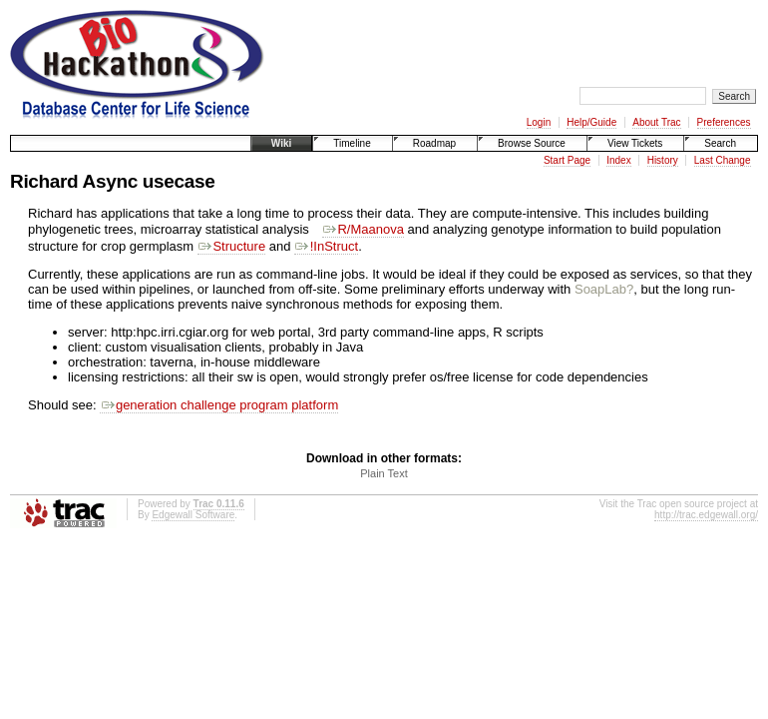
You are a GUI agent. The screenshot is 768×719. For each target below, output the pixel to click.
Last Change (722, 160)
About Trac (656, 122)
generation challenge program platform (219, 404)
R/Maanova (363, 229)
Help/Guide (591, 122)
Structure (231, 246)
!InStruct (326, 246)
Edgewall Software (193, 514)
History (662, 160)
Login (539, 122)
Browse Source (532, 143)
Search (720, 143)
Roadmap (434, 143)
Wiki (281, 143)
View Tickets (634, 143)
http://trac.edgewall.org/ (706, 514)
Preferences (724, 122)
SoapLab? (604, 289)
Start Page (567, 160)
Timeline (351, 143)
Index (618, 160)
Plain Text (384, 473)
